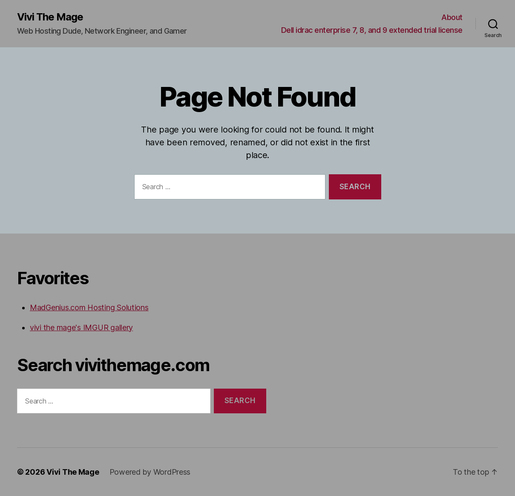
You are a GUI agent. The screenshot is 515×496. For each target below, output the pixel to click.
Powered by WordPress (150, 471)
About (452, 17)
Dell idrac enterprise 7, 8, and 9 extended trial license (372, 30)
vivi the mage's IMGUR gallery (81, 327)
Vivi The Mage (50, 17)
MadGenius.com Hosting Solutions (89, 307)
